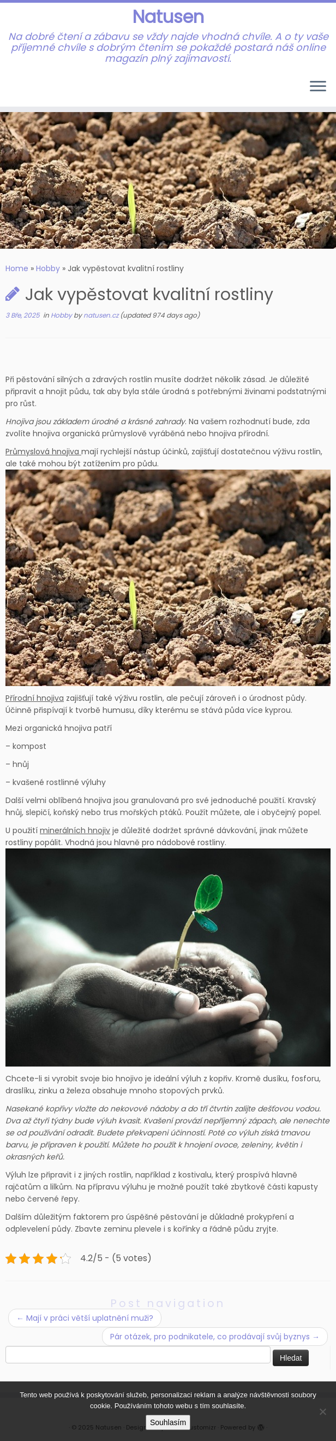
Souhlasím (168, 1422)
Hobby (48, 268)
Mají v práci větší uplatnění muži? (84, 1318)
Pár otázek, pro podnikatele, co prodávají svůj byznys (215, 1336)
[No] (322, 1411)
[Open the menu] (318, 87)
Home (16, 268)
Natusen (168, 17)
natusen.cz (101, 315)
